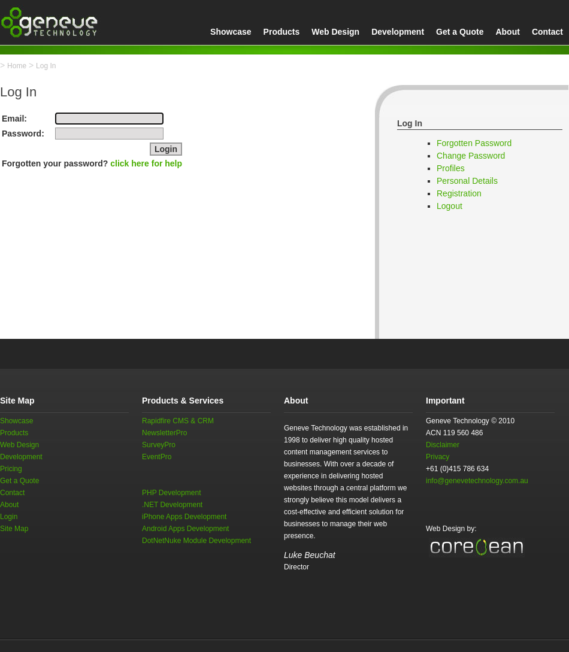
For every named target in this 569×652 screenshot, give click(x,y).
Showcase (230, 32)
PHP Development (171, 493)
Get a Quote (459, 32)
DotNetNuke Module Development (196, 540)
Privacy (437, 457)
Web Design (335, 32)
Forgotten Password (474, 143)
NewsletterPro (164, 433)
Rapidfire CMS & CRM (178, 421)
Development (397, 32)
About (507, 32)
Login (8, 516)
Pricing (11, 469)
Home (16, 66)
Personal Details (467, 181)
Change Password (471, 155)
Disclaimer (442, 445)
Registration (459, 193)
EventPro (156, 457)
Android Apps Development (185, 528)
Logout (449, 206)
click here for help (146, 163)
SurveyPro (158, 445)
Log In (46, 66)
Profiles (451, 168)
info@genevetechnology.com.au (477, 481)
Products (282, 32)
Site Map (14, 528)
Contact (547, 32)
